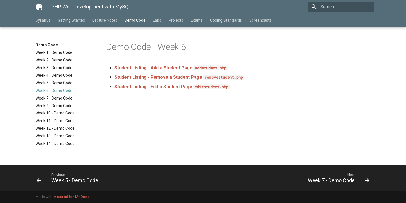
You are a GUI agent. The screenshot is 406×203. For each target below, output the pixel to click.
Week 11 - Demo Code (55, 120)
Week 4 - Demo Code (54, 75)
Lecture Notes (104, 20)
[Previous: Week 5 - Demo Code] (117, 177)
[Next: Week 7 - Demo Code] (288, 177)
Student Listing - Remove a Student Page (179, 77)
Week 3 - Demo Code (54, 67)
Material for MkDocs (71, 197)
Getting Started (71, 20)
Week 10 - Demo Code (55, 113)
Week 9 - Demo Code (54, 105)
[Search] (341, 7)
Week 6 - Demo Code (54, 90)
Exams (197, 20)
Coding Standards (226, 20)
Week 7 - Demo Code (54, 98)
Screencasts (260, 20)
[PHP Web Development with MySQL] (39, 6)
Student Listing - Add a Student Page (171, 67)
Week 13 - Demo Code (55, 136)
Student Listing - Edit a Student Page (172, 86)
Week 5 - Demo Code (54, 83)
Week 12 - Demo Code (55, 128)
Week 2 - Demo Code (54, 60)
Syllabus (43, 20)
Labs (157, 20)
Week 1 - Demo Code (54, 52)
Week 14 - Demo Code (55, 143)
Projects (176, 20)
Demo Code (135, 20)
